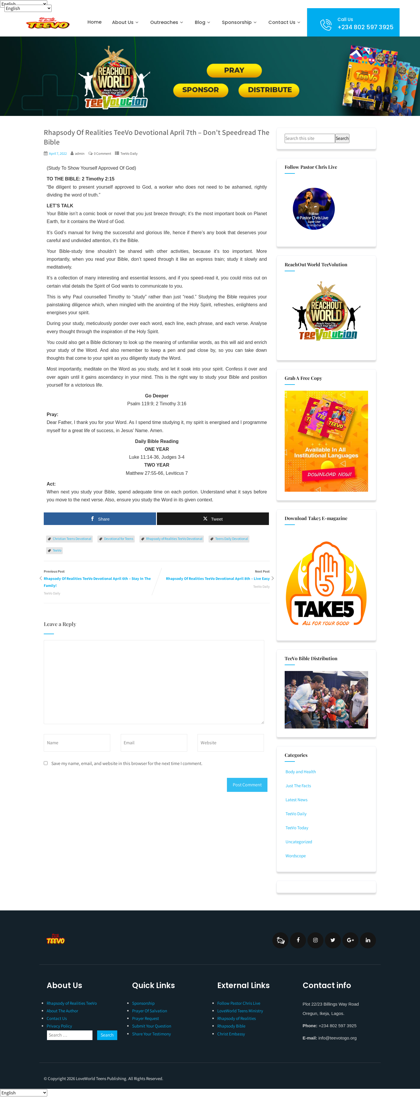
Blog (203, 22)
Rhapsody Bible (231, 1026)
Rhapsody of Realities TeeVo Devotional (174, 539)
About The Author (62, 1010)
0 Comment (104, 153)
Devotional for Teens (118, 539)
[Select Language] (23, 4)
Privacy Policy (59, 1026)
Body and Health (301, 772)
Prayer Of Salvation (149, 1010)
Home (95, 22)
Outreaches (167, 22)
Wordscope (296, 856)
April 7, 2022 (58, 153)
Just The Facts (299, 786)
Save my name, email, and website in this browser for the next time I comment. (126, 764)
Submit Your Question (151, 1026)
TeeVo (57, 550)
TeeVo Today (297, 828)
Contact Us (285, 22)
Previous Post (100, 579)
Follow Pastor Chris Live (238, 1003)
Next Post (213, 579)
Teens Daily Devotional (231, 539)
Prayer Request (145, 1018)
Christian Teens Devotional (72, 539)
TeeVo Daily (131, 153)
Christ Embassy (231, 1034)
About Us (126, 22)
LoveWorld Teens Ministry (240, 1010)
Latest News (297, 800)
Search (342, 138)
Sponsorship (240, 22)
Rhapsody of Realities (236, 1018)
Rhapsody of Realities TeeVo (72, 1003)
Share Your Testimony (151, 1034)
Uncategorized (299, 842)
